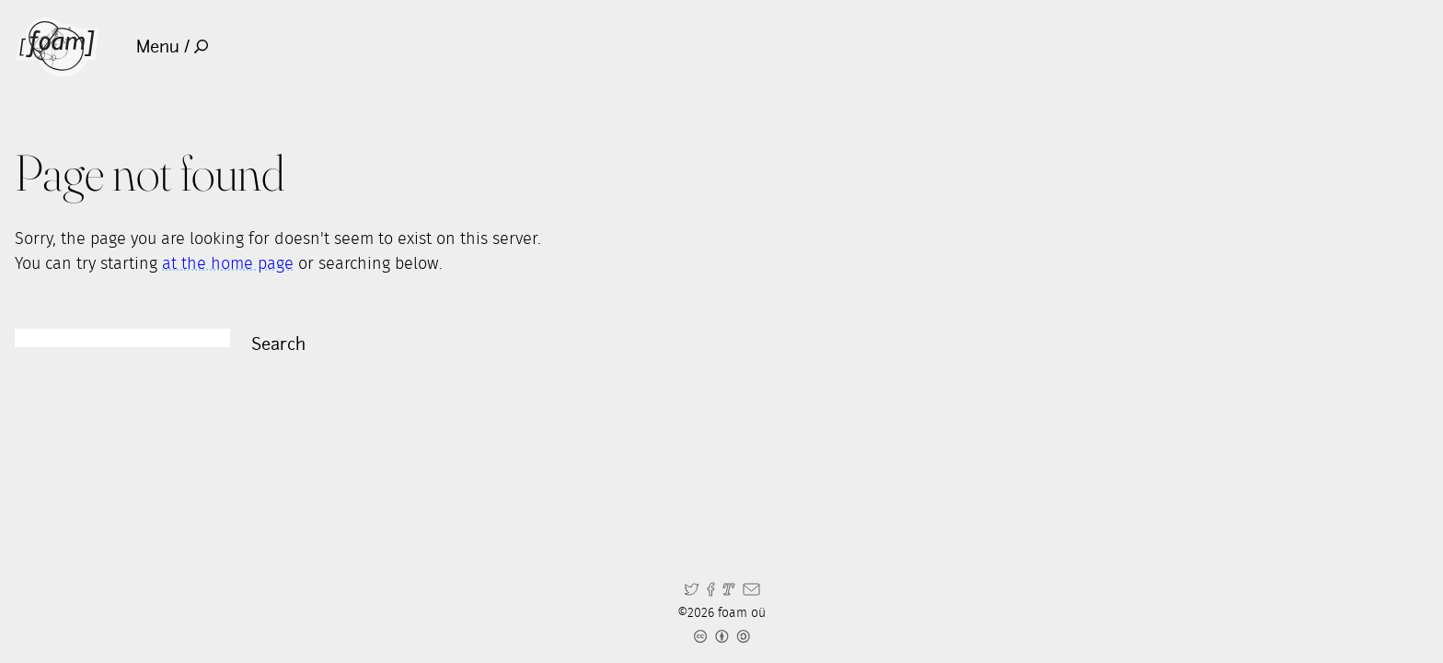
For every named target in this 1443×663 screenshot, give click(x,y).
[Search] (122, 338)
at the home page (228, 264)
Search (278, 344)
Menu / (172, 46)
